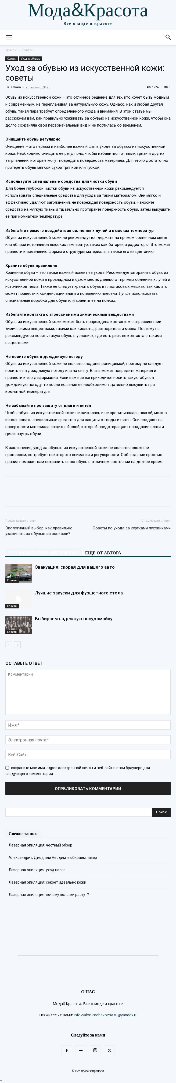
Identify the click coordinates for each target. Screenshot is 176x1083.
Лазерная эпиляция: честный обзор (40, 845)
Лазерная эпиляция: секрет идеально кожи (47, 882)
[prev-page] (8, 644)
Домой (11, 50)
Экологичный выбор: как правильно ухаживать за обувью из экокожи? (39, 531)
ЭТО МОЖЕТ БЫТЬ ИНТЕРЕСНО (44, 552)
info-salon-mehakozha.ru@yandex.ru (106, 1014)
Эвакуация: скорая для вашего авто (75, 567)
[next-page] (17, 644)
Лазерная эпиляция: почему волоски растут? (49, 894)
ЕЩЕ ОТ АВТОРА (103, 552)
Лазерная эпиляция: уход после (37, 870)
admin (15, 87)
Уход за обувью (30, 58)
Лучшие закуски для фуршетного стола (79, 593)
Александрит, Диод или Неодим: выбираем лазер (53, 857)
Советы (27, 50)
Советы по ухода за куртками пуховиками (132, 528)
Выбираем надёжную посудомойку (73, 618)
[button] (9, 37)
